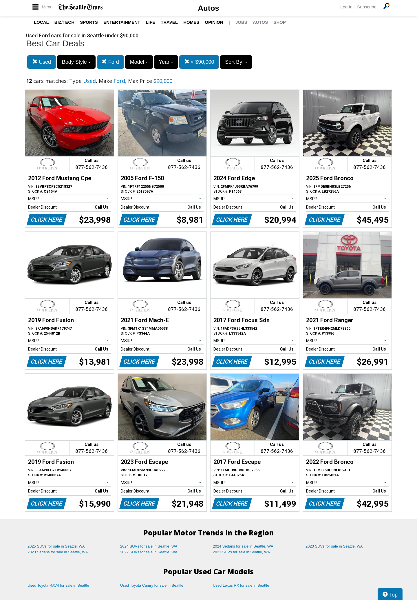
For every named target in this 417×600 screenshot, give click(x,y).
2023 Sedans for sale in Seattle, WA (58, 552)
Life (150, 22)
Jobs (241, 22)
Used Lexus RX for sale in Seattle (241, 585)
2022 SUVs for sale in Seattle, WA (149, 552)
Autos (208, 8)
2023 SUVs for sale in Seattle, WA (334, 546)
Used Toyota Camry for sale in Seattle (151, 585)
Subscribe (366, 6)
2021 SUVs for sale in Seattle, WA (241, 552)
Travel (169, 22)
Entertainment (121, 22)
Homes (191, 22)
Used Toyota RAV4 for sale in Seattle (58, 585)
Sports (89, 22)
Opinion (214, 22)
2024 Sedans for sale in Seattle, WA (243, 546)
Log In (346, 6)
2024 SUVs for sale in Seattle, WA (149, 546)
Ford (110, 62)
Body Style (76, 62)
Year (166, 62)
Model (139, 62)
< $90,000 (199, 62)
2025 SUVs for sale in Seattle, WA (56, 546)
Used (41, 62)
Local (41, 22)
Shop (279, 22)
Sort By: (236, 62)
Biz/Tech (64, 22)
